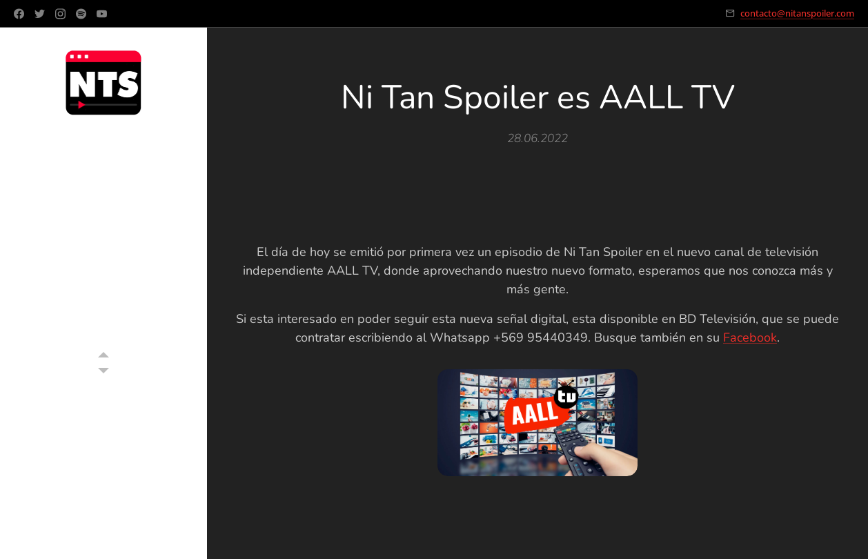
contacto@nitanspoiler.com (797, 13)
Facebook (750, 337)
